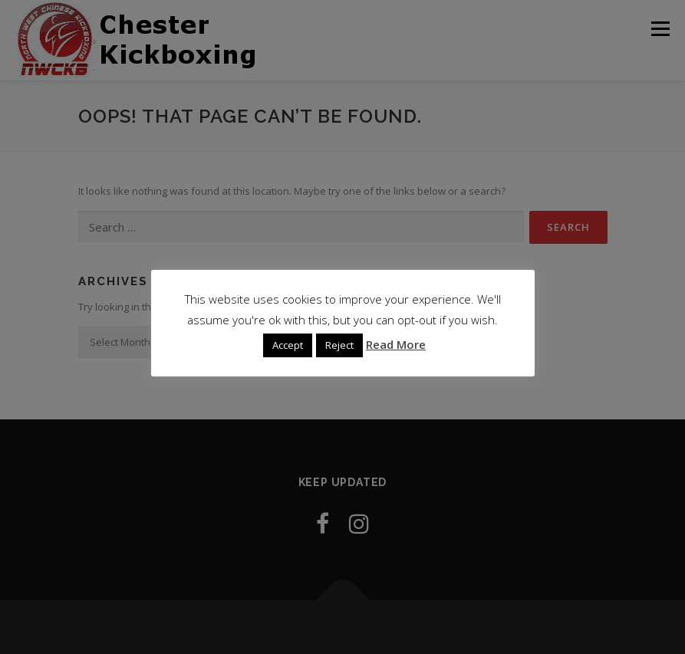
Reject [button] (339, 345)
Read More (396, 344)
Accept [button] (287, 345)
